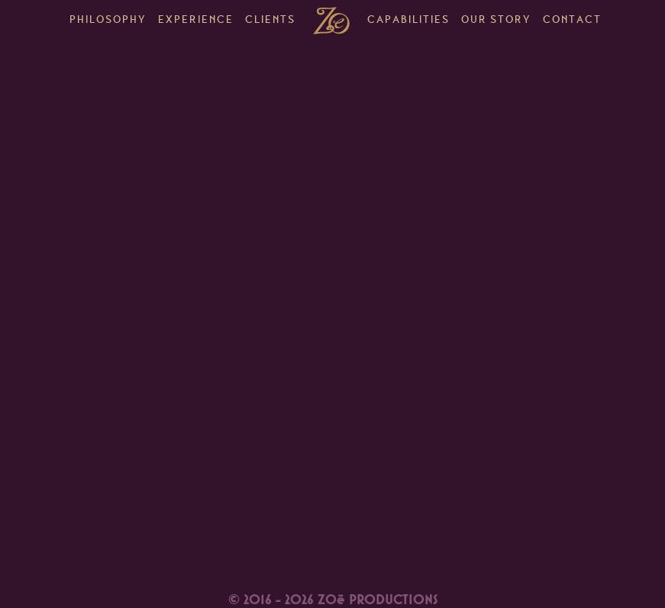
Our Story (496, 20)
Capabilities (408, 20)
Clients (270, 20)
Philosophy (108, 20)
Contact (572, 20)
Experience (196, 20)
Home (331, 20)
